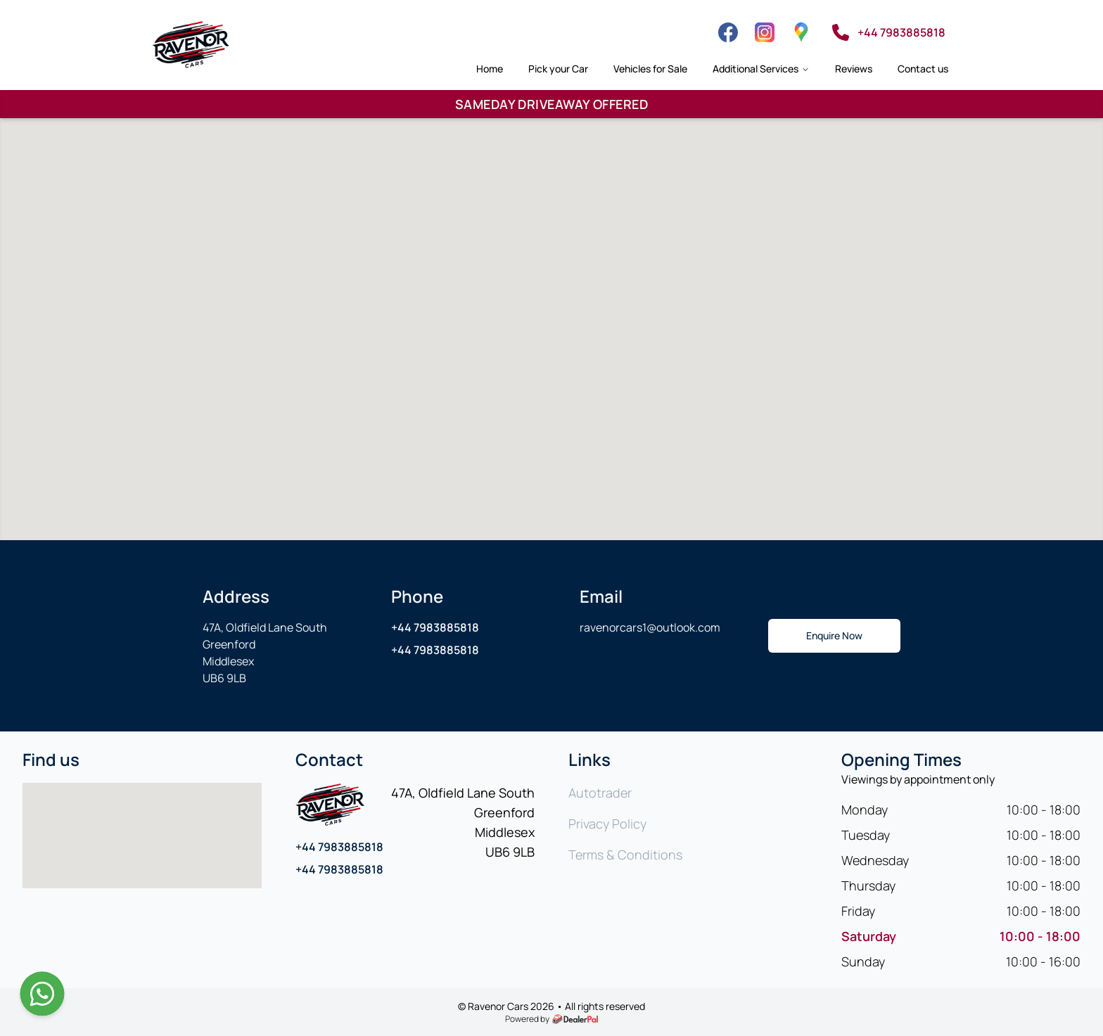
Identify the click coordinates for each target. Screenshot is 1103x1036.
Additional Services (761, 68)
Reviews (853, 68)
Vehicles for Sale (650, 68)
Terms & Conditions (625, 854)
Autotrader (600, 792)
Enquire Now (834, 635)
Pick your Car (558, 68)
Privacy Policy (607, 823)
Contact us (923, 68)
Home (489, 68)
